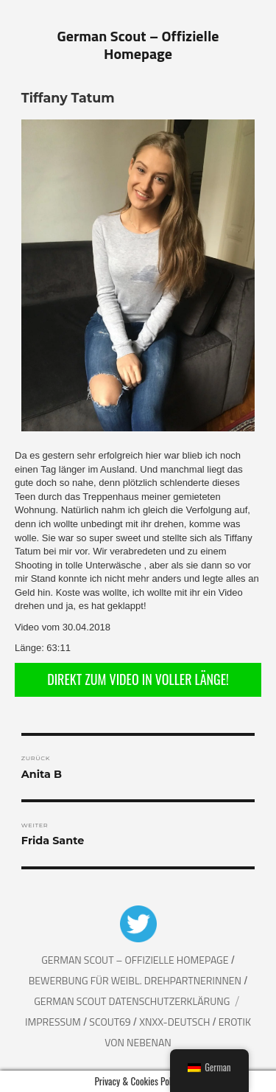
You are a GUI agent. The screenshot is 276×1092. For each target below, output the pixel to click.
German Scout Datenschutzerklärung (132, 1001)
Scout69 (110, 1021)
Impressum (54, 1021)
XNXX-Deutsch (175, 1021)
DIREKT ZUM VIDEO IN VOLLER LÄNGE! (138, 679)
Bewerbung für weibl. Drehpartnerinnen (136, 980)
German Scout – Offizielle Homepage (138, 44)
